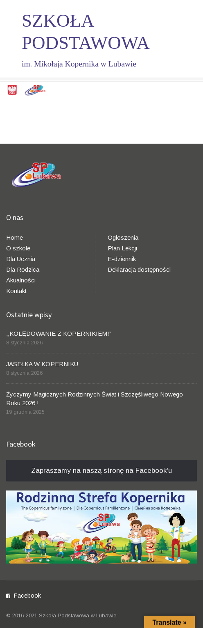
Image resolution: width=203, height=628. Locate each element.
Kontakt (16, 290)
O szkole (18, 248)
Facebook (27, 595)
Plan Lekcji (122, 248)
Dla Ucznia (20, 258)
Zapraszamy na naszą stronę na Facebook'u (101, 470)
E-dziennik (122, 258)
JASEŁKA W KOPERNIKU (42, 363)
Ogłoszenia (123, 237)
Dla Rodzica (22, 269)
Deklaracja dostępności (139, 269)
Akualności (21, 280)
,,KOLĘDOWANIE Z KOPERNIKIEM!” (58, 333)
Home (14, 237)
